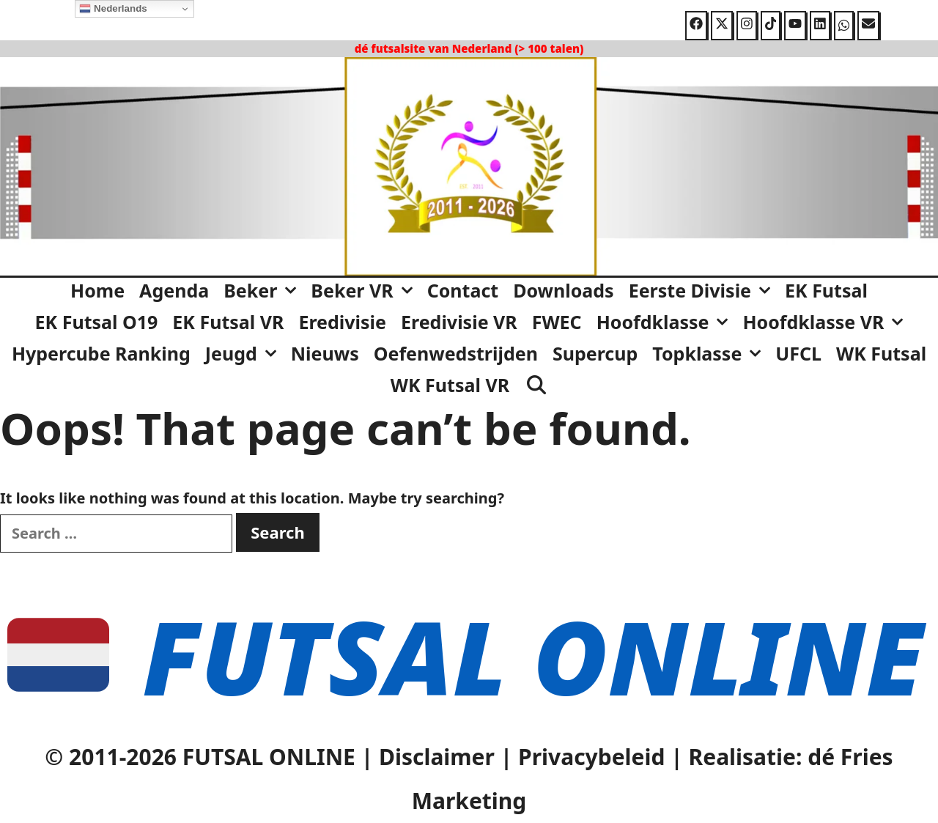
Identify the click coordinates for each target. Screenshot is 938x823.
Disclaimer (437, 757)
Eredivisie (342, 321)
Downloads (563, 290)
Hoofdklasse (666, 321)
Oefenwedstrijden (456, 353)
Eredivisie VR (459, 321)
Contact (463, 290)
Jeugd (244, 353)
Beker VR (365, 290)
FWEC (557, 321)
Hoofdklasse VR (826, 321)
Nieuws (325, 353)
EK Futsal (826, 290)
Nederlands (113, 9)
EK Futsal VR (228, 321)
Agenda (174, 290)
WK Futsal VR (450, 384)
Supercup (595, 353)
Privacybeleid (591, 757)
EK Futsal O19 (96, 321)
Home (97, 290)
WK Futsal (881, 353)
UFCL (798, 353)
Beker (263, 290)
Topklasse (710, 353)
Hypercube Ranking (101, 353)
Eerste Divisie (703, 290)
